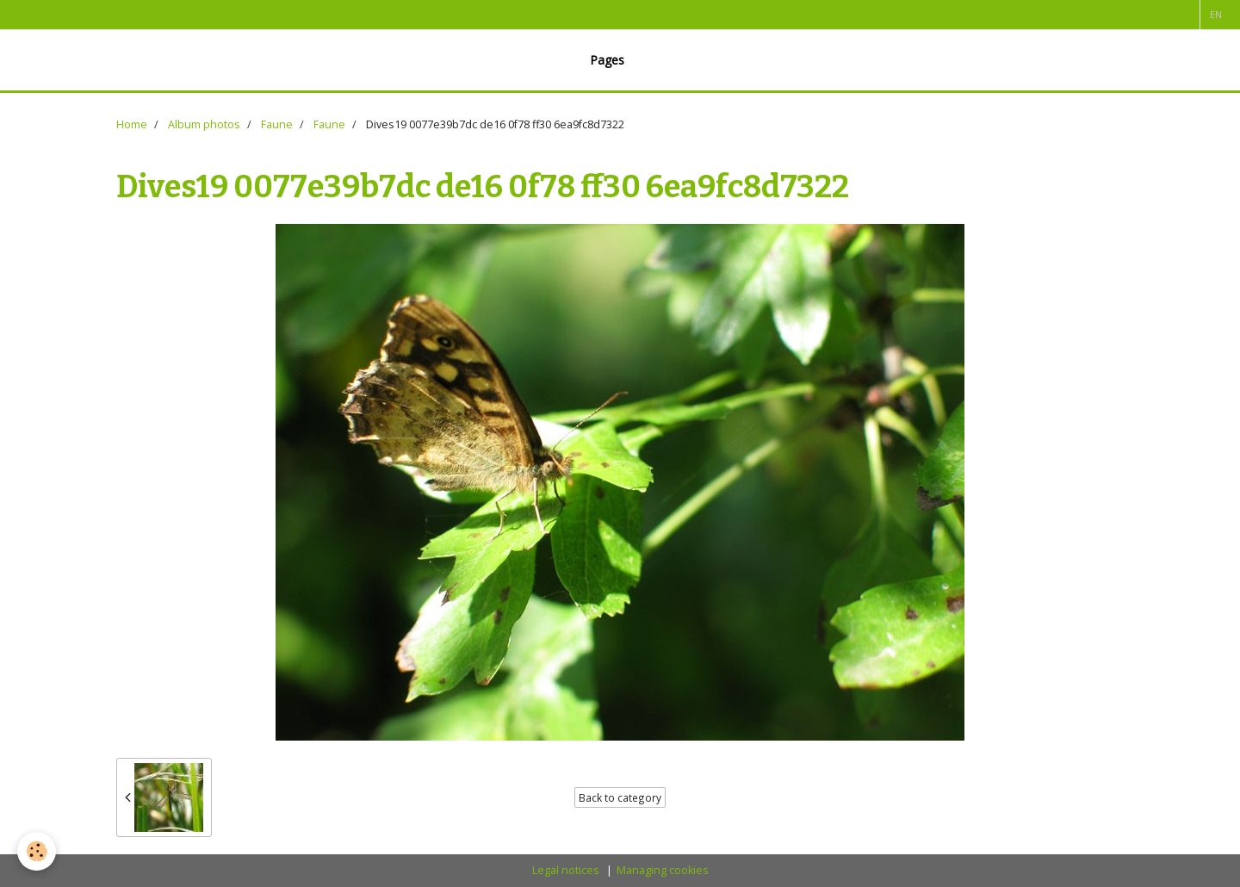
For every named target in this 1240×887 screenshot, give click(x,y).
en (1216, 14)
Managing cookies (663, 870)
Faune (277, 124)
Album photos (204, 124)
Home (131, 124)
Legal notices (565, 870)
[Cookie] (36, 851)
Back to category (620, 797)
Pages (607, 60)
